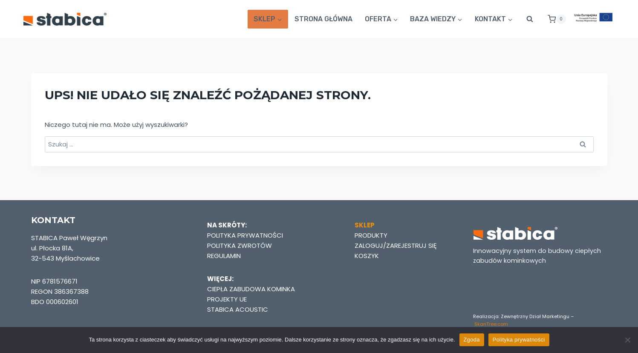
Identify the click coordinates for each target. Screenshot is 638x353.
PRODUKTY (371, 235)
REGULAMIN (224, 255)
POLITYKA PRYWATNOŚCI (245, 235)
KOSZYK (367, 255)
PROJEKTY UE (227, 299)
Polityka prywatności (519, 339)
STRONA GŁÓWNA (323, 19)
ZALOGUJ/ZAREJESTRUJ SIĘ (396, 245)
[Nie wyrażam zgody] (627, 340)
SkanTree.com (491, 324)
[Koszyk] (553, 19)
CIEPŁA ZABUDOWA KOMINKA (251, 288)
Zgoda (472, 339)
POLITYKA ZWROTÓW (239, 245)
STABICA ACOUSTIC (237, 309)
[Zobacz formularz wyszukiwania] (530, 19)
